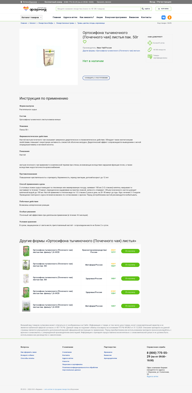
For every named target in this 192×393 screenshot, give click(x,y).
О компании (67, 352)
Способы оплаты (27, 358)
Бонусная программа (116, 17)
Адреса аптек (70, 17)
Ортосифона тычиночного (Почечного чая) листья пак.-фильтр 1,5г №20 (53, 251)
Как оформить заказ (28, 352)
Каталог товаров (30, 17)
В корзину (130, 251)
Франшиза (108, 352)
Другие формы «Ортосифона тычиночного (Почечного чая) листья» (111, 51)
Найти (146, 9)
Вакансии (134, 17)
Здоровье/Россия (94, 278)
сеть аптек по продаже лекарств (56, 389)
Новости (65, 361)
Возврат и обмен (27, 355)
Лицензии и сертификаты (72, 364)
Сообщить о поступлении (96, 78)
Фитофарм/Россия (93, 265)
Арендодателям (110, 358)
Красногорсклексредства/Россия (94, 251)
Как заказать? (87, 17)
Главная (57, 17)
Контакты (146, 17)
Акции (99, 17)
